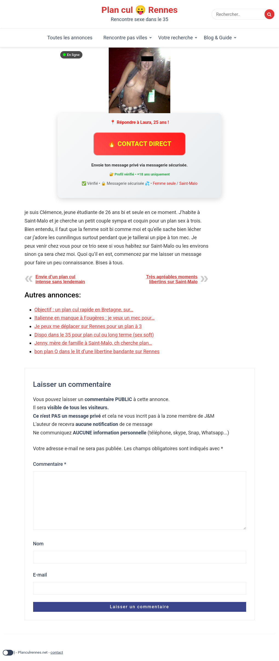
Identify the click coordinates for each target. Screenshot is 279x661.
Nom (38, 543)
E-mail (40, 575)
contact (56, 652)
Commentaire (50, 464)
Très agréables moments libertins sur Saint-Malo (172, 279)
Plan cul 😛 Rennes (139, 9)
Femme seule (164, 183)
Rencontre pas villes (125, 37)
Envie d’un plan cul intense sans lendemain (60, 279)
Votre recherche (175, 37)
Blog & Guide (218, 37)
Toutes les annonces (69, 37)
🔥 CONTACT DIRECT (139, 144)
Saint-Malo (188, 183)
